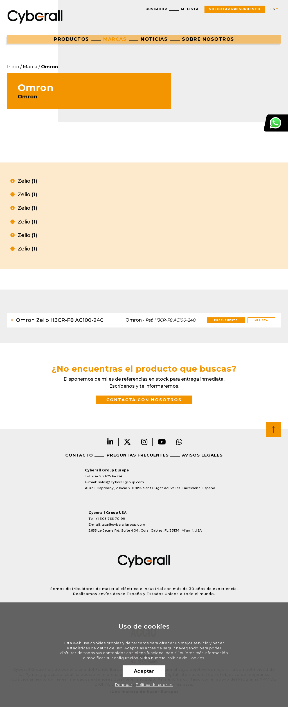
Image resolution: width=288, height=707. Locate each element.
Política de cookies (154, 685)
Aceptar (144, 671)
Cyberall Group (35, 16)
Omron (49, 66)
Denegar (123, 685)
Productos (71, 39)
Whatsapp (179, 442)
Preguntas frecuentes (138, 455)
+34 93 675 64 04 (107, 476)
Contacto (79, 455)
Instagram (144, 442)
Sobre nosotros (208, 39)
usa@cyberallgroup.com (123, 525)
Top (273, 429)
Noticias (154, 39)
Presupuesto (226, 320)
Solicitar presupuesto (234, 9)
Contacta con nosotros (144, 399)
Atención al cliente (276, 123)
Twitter (127, 442)
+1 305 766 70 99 (110, 519)
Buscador (156, 9)
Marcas (115, 39)
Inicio (13, 66)
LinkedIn (110, 442)
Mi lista (190, 9)
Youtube (162, 442)
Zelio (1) (27, 181)
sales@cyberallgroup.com (121, 482)
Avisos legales (202, 455)
